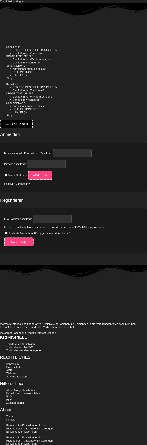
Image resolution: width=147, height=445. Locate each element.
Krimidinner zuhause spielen (29, 68)
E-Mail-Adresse (18, 219)
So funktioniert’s (15, 65)
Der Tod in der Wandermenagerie (32, 59)
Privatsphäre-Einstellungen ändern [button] (26, 425)
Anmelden (40, 175)
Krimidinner (13, 46)
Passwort (15, 164)
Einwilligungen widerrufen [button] (21, 431)
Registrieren (18, 241)
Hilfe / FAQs (20, 75)
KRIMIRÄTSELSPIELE (20, 56)
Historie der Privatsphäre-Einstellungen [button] (29, 428)
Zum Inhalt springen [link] (12, 1)
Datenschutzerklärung (30, 233)
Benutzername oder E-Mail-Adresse (28, 153)
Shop (9, 78)
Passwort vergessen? (17, 183)
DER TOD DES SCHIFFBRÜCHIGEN (35, 50)
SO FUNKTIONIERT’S (26, 72)
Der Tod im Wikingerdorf (27, 62)
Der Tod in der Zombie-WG (29, 53)
